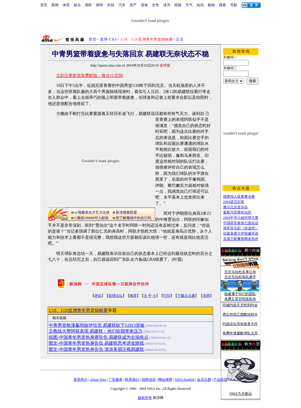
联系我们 (132, 379)
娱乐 (77, 5)
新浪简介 (80, 379)
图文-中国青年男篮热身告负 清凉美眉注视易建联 (96, 349)
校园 (177, 5)
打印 (166, 296)
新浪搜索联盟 (126, 212)
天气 (189, 5)
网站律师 (165, 379)
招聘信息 (149, 379)
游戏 (144, 5)
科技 (110, 5)
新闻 (54, 5)
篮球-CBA (108, 39)
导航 (233, 5)
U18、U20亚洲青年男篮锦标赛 (78, 310)
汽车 (122, 5)
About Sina (98, 379)
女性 (155, 5)
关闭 (206, 296)
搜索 (222, 5)
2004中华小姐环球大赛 (240, 218)
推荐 (133, 296)
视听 (88, 5)
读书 (166, 5)
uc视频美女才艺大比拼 (91, 212)
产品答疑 (220, 379)
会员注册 (204, 379)
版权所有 (145, 398)
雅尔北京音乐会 (235, 207)
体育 (66, 5)
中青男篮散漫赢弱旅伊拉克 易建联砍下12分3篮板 (97, 325)
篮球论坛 (115, 296)
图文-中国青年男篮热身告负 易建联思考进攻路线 (96, 343)
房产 (133, 5)
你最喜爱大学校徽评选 (240, 233)
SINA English (184, 379)
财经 (99, 5)
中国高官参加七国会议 (240, 223)
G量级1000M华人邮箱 (91, 218)
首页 (43, 5)
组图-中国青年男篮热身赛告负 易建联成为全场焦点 (98, 337)
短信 (200, 5)
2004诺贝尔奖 (233, 202)
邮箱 (211, 5)
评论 (97, 296)
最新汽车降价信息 (237, 212)
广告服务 (115, 379)
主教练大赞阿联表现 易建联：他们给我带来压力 (96, 331)
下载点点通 (186, 296)
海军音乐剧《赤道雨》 (240, 228)
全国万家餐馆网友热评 (240, 239)
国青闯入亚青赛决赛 (239, 196)
